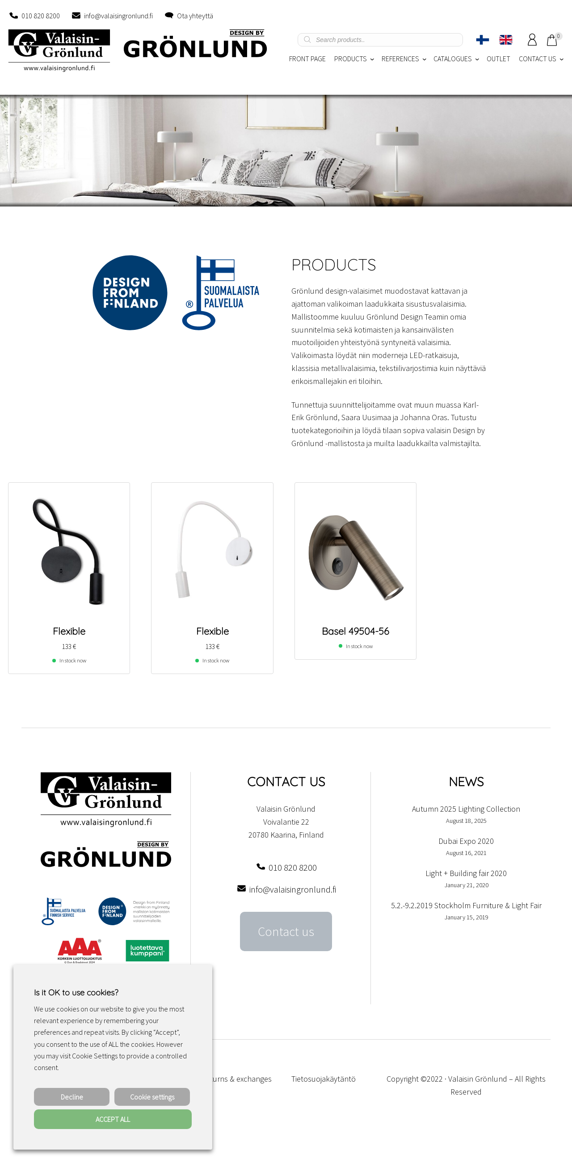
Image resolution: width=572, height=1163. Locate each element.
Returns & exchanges (237, 1079)
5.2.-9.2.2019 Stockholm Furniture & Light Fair (466, 905)
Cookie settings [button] (152, 1096)
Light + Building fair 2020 (466, 873)
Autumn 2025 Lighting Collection (466, 809)
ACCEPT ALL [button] (113, 1119)
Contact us (286, 931)
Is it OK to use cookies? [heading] (76, 992)
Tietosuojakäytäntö (323, 1079)
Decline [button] (72, 1096)
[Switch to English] (506, 39)
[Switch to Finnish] (482, 39)
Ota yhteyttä (195, 15)
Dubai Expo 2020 (466, 841)
